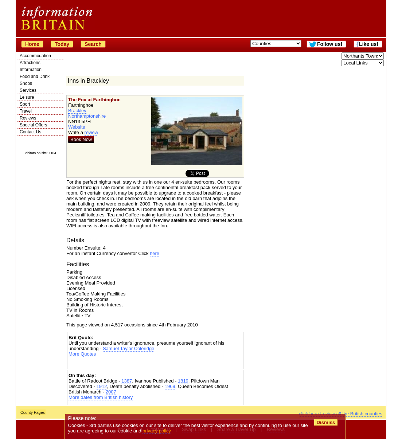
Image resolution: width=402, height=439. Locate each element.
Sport (25, 104)
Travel (26, 111)
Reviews (28, 118)
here (154, 253)
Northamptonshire (87, 116)
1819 (183, 381)
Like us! (368, 44)
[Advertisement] (155, 363)
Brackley (77, 110)
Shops (26, 83)
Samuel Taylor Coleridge (128, 348)
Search (93, 44)
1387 (126, 381)
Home (32, 44)
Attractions (30, 62)
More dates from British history (101, 397)
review (91, 132)
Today (62, 44)
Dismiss (325, 422)
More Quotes (82, 354)
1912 (102, 386)
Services (28, 90)
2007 (111, 392)
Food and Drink (35, 76)
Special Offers (33, 125)
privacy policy (157, 431)
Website (76, 127)
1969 (170, 386)
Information (31, 69)
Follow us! (329, 44)
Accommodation (35, 55)
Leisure (27, 97)
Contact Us (30, 131)
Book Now (81, 139)
